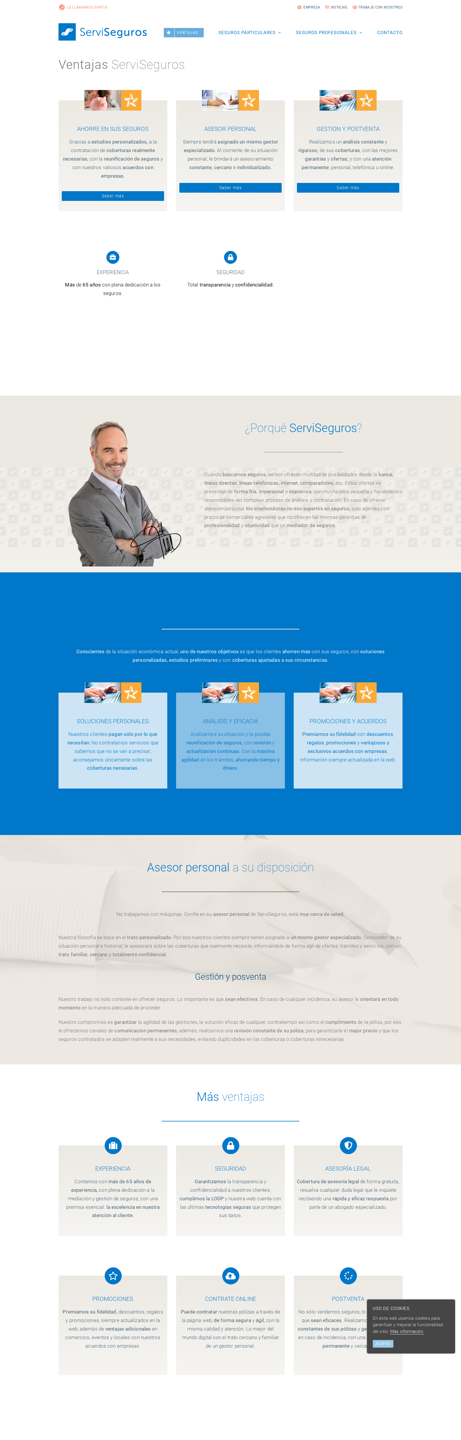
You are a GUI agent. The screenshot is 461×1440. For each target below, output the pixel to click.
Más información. (407, 1331)
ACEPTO (383, 1344)
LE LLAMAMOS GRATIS (83, 7)
